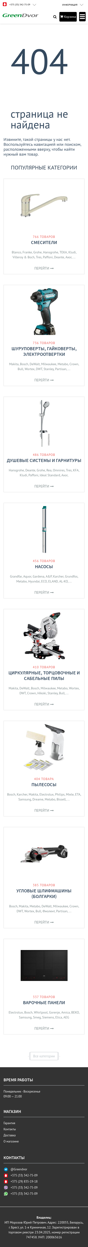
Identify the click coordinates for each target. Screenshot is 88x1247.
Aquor (27, 576)
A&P (49, 576)
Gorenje (54, 1012)
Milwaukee (48, 364)
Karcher (58, 576)
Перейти (44, 268)
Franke (27, 252)
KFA (76, 470)
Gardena (38, 576)
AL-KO (63, 581)
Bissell (61, 799)
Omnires (59, 470)
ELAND (53, 581)
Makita (14, 364)
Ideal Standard (50, 475)
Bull (20, 369)
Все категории (44, 1056)
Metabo (63, 364)
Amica (65, 1012)
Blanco (16, 252)
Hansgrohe (50, 252)
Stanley (49, 369)
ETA (77, 794)
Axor (68, 257)
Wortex (29, 369)
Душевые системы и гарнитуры (44, 460)
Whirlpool (41, 1012)
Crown (73, 364)
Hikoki (41, 693)
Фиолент (48, 911)
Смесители (44, 242)
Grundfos (71, 576)
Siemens (48, 1017)
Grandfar (16, 576)
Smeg (37, 1017)
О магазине (11, 1141)
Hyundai (34, 581)
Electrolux (46, 794)
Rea (49, 470)
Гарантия (9, 1123)
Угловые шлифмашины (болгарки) (44, 893)
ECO (44, 581)
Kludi (72, 252)
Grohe (37, 252)
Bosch (24, 364)
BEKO (75, 1012)
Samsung (24, 799)
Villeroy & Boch (23, 257)
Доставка (10, 1135)
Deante (59, 257)
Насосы (44, 566)
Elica (58, 1017)
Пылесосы (44, 784)
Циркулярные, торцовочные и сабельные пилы (44, 675)
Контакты (10, 1129)
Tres (39, 257)
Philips (60, 794)
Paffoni (48, 257)
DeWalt (35, 364)
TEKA (63, 252)
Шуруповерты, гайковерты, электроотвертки (44, 351)
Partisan (60, 369)
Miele (70, 794)
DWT (39, 369)
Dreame (37, 799)
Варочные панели (44, 1002)
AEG (66, 1017)
